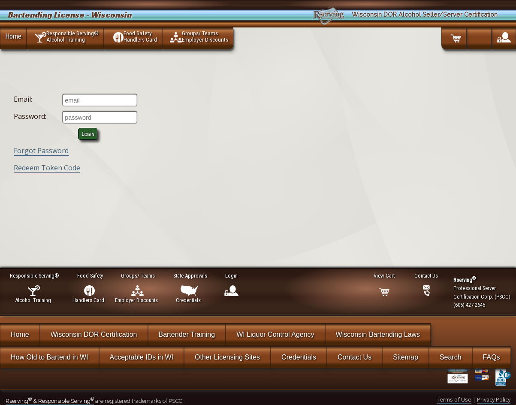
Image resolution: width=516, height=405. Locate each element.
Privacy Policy (493, 399)
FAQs (491, 357)
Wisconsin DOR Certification (94, 334)
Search (451, 357)
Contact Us (354, 357)
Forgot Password (41, 150)
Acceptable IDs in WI (142, 357)
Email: (23, 99)
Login (87, 134)
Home (13, 36)
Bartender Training (187, 334)
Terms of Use (454, 399)
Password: (30, 116)
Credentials (298, 357)
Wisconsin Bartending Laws (378, 334)
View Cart (384, 275)
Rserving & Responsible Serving (50, 401)
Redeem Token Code (47, 167)
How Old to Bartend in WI (49, 357)
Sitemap (405, 357)
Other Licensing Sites (227, 357)
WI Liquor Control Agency (275, 334)
